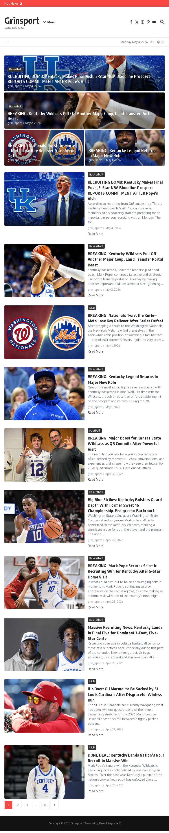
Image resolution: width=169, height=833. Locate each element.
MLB (92, 307)
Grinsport (21, 20)
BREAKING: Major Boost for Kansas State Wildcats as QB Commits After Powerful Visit (124, 443)
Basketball (15, 69)
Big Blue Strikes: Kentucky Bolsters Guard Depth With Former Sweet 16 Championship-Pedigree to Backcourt (125, 505)
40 (45, 805)
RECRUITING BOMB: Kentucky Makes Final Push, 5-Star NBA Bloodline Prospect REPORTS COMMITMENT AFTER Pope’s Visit (79, 79)
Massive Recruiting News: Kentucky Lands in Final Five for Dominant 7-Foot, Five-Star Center (125, 633)
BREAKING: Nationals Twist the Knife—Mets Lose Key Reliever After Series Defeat (42, 150)
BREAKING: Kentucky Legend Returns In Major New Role (122, 153)
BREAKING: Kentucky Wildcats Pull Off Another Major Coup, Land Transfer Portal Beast (80, 116)
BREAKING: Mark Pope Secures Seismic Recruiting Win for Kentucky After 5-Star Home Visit (124, 571)
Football (94, 430)
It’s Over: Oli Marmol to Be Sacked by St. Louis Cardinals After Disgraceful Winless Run (125, 694)
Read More (95, 234)
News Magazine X (110, 823)
